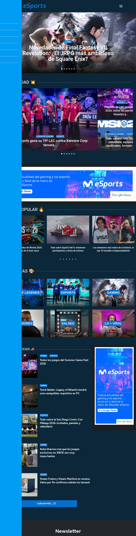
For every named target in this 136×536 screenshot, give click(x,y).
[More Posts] (46, 503)
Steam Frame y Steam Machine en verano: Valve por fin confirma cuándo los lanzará (65, 480)
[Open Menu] (121, 6)
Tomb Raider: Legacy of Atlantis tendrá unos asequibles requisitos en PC (63, 391)
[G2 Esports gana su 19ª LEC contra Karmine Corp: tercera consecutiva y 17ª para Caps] (50, 119)
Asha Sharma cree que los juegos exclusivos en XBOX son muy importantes (59, 452)
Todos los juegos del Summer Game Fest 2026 (64, 361)
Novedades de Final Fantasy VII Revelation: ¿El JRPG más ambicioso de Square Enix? (68, 53)
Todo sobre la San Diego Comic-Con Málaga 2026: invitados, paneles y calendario (61, 423)
